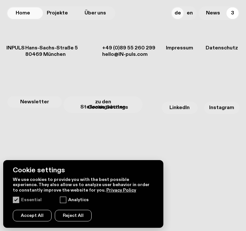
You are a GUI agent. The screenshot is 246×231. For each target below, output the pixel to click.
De (178, 13)
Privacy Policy (121, 190)
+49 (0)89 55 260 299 (128, 48)
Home (23, 13)
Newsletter (34, 101)
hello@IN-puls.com (125, 54)
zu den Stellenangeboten (103, 104)
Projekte (57, 13)
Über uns (95, 13)
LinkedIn (179, 107)
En (190, 13)
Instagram (221, 107)
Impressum (179, 48)
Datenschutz (222, 48)
